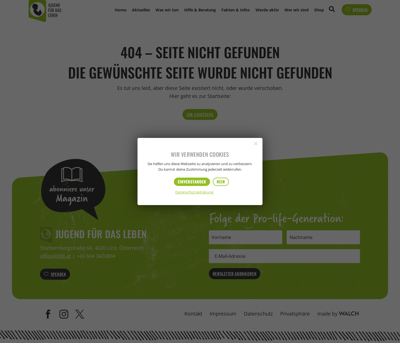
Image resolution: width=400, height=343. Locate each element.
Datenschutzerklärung (194, 192)
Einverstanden (192, 182)
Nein (221, 182)
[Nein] (255, 143)
